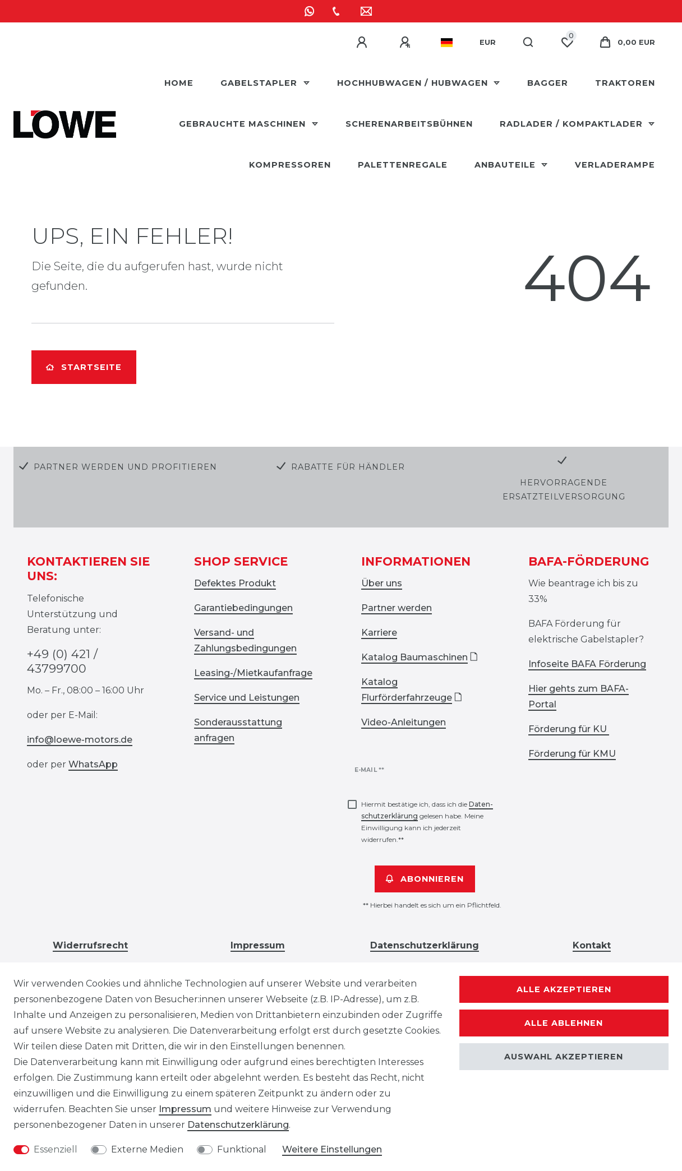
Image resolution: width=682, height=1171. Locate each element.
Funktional (241, 1149)
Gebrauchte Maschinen (243, 124)
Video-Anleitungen (403, 722)
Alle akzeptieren (564, 989)
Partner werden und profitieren (125, 467)
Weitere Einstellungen (332, 1149)
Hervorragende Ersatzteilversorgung (564, 490)
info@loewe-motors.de (79, 739)
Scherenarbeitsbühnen (409, 124)
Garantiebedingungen (243, 608)
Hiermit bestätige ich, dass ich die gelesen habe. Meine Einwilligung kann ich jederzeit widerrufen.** (427, 822)
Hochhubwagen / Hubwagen (414, 83)
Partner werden (396, 608)
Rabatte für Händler (348, 467)
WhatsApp (93, 764)
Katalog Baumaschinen (414, 657)
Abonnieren (425, 879)
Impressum (185, 1109)
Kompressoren (290, 165)
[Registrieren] (406, 42)
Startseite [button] (84, 367)
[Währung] (487, 42)
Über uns (381, 583)
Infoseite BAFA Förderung (587, 664)
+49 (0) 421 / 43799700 (62, 661)
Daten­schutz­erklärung (238, 1124)
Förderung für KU (568, 729)
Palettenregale (403, 165)
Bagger (547, 83)
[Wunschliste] (567, 42)
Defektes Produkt (235, 583)
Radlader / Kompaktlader (573, 124)
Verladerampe (615, 165)
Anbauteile (506, 165)
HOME (178, 83)
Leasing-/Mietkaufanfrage (253, 673)
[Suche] (528, 42)
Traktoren (625, 83)
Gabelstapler (260, 83)
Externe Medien (147, 1149)
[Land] (446, 42)
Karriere (379, 632)
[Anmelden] (363, 42)
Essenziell (55, 1149)
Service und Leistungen (246, 697)
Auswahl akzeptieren (563, 1057)
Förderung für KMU (572, 753)
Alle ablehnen (563, 1023)
